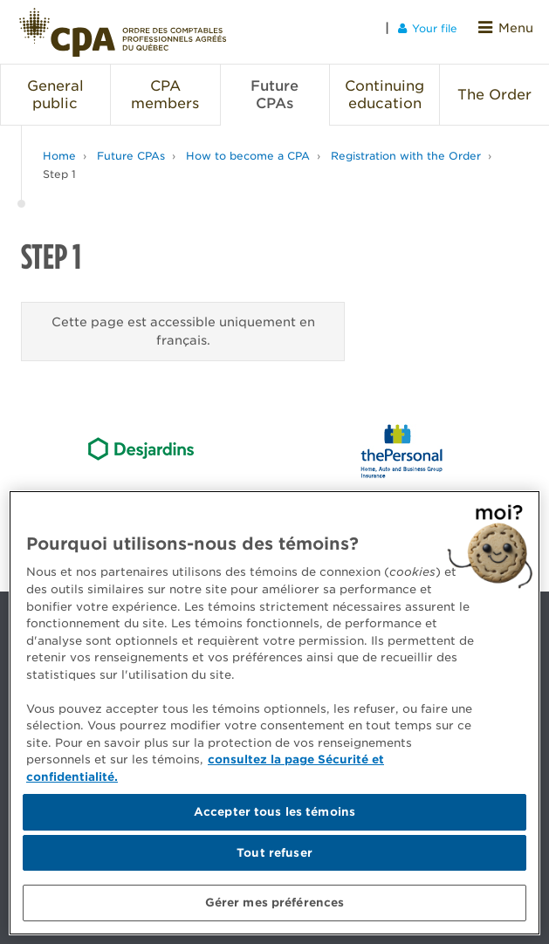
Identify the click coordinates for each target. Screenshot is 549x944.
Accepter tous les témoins (274, 811)
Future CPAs (131, 147)
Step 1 (59, 166)
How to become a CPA (248, 147)
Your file (433, 27)
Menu (508, 27)
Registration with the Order (406, 147)
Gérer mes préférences (275, 902)
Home (59, 147)
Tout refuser (274, 852)
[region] (274, 712)
